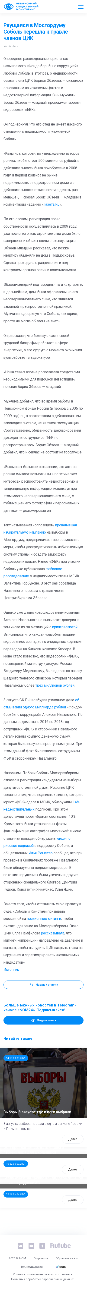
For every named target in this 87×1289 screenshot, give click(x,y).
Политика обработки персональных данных (42, 1279)
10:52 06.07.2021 (16, 1163)
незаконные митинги (44, 919)
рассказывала (52, 933)
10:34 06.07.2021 (16, 1194)
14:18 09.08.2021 (16, 1058)
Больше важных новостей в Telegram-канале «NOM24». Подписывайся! (39, 1007)
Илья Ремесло (41, 853)
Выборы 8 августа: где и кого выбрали (37, 1112)
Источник (11, 970)
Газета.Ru (51, 204)
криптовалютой (64, 627)
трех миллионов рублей (54, 685)
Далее (72, 1139)
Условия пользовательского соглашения (42, 1274)
